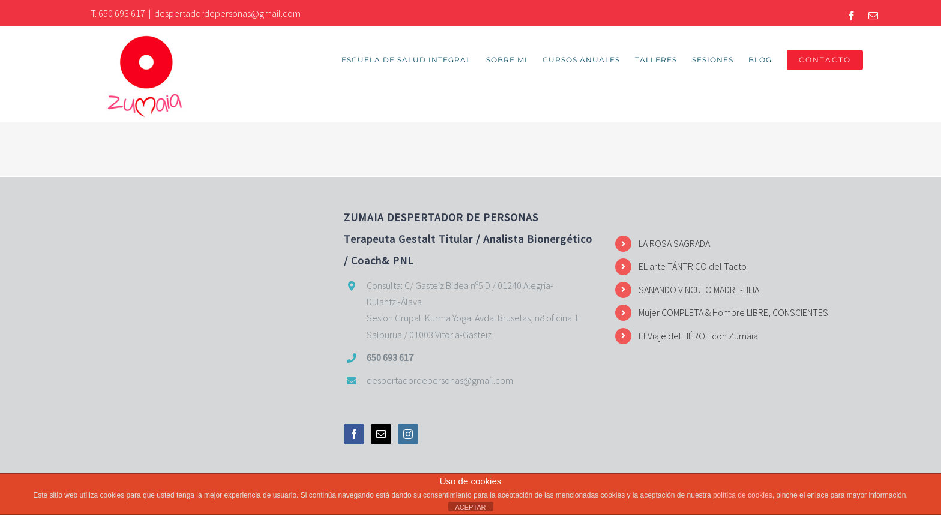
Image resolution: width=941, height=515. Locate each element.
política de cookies (742, 495)
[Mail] (381, 434)
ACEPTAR (470, 507)
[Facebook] (354, 434)
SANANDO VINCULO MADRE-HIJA (699, 290)
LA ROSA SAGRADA (674, 243)
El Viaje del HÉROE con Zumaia (698, 336)
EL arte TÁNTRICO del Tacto (693, 266)
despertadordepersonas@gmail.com (227, 13)
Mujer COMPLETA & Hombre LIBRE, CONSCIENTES (733, 312)
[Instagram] (408, 434)
